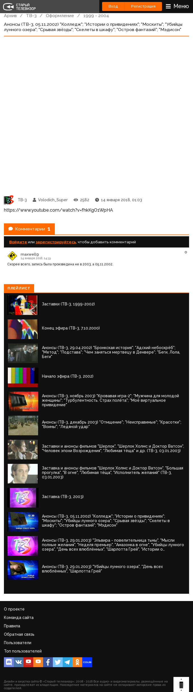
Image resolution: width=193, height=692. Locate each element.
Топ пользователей (23, 651)
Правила (12, 626)
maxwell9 (30, 254)
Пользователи (17, 642)
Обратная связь (19, 634)
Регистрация (143, 6)
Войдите (18, 242)
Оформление (60, 15)
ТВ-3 (31, 15)
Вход (113, 6)
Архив (10, 15)
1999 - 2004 (96, 15)
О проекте (14, 609)
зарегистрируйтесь (56, 242)
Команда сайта (19, 617)
